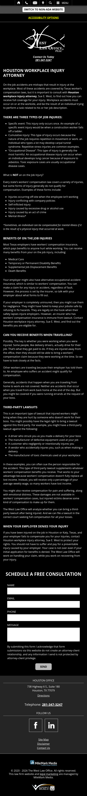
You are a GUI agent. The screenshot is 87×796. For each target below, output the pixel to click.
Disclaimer (43, 744)
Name (10, 585)
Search (50, 2)
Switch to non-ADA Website (43, 9)
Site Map (43, 739)
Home (19, 2)
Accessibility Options (43, 17)
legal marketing (49, 774)
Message (13, 625)
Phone (11, 612)
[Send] (43, 666)
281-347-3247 (43, 60)
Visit (43, 2)
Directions (43, 695)
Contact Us (43, 748)
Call (26, 2)
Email (34, 2)
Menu (65, 2)
